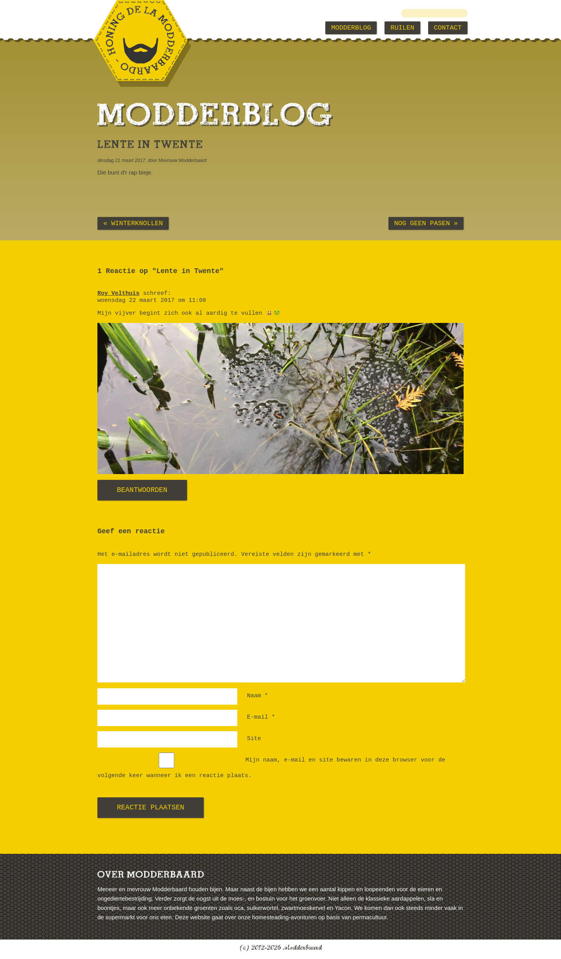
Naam (257, 696)
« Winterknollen (133, 223)
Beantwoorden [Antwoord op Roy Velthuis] (142, 490)
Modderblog (351, 28)
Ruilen (402, 28)
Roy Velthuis (118, 293)
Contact (448, 28)
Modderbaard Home (137, 28)
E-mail (261, 717)
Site (254, 738)
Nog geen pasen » (426, 223)
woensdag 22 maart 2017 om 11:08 (151, 300)
